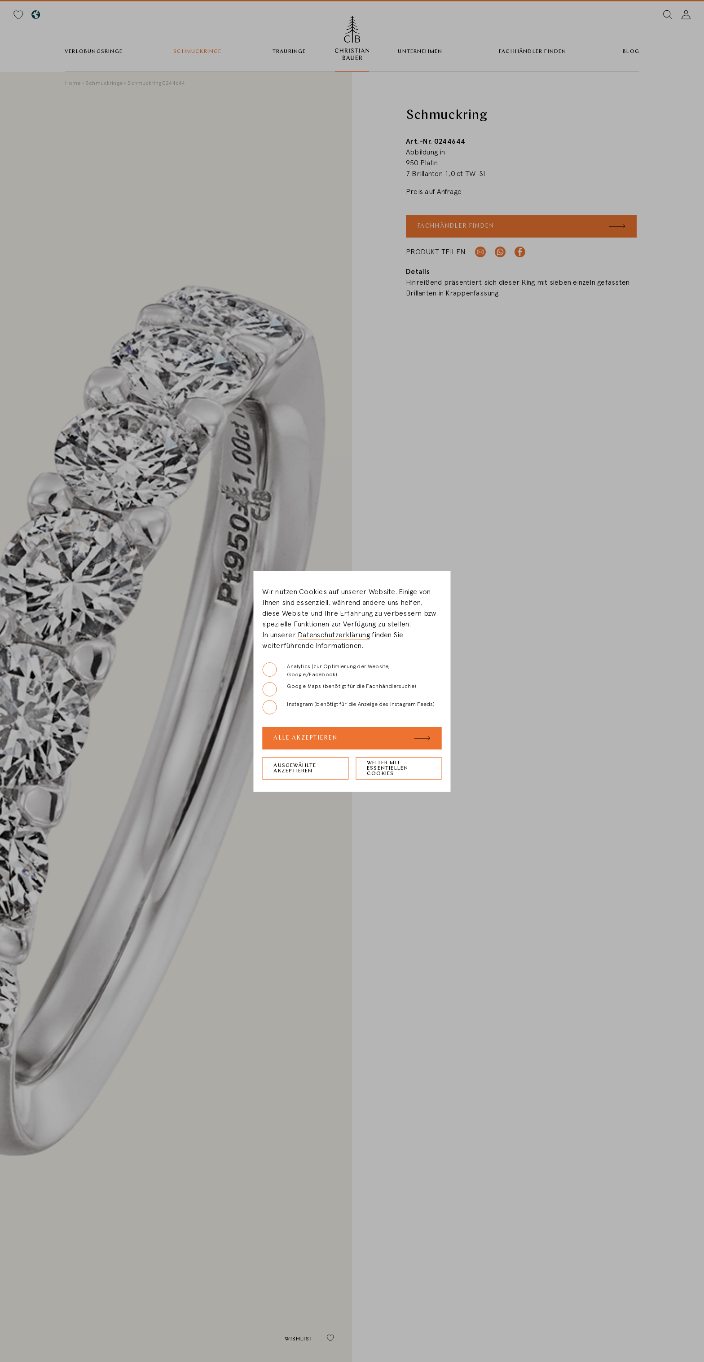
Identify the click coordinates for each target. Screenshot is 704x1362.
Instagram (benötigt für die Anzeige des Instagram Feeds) (348, 707)
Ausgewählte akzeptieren (294, 768)
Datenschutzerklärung (334, 635)
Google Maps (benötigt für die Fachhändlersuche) (339, 689)
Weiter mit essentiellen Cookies (387, 768)
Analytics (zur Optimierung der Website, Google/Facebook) (325, 669)
